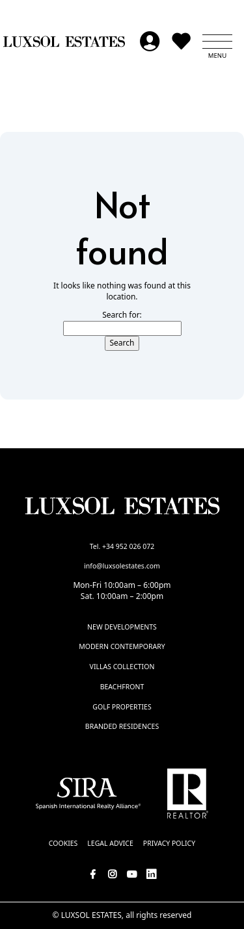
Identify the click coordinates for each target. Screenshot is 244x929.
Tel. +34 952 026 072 (122, 546)
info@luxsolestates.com (122, 565)
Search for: (122, 315)
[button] (217, 41)
